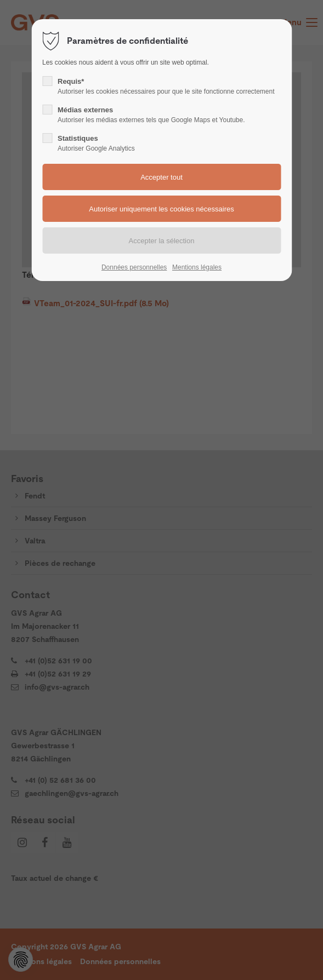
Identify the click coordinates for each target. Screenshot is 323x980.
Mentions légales (197, 267)
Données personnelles (134, 267)
